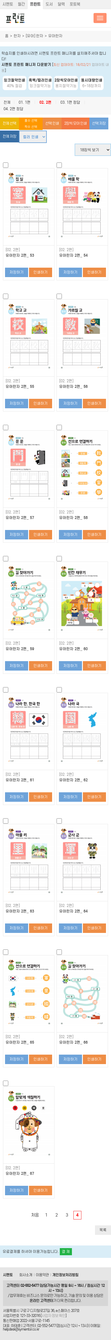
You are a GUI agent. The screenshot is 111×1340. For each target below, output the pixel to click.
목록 (103, 1230)
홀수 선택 (31, 121)
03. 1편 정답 (70, 102)
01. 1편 (24, 102)
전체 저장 (9, 136)
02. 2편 (45, 102)
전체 (7, 102)
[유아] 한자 (34, 36)
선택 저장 (99, 123)
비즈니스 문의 (37, 1295)
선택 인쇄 (52, 123)
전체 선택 (9, 123)
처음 (35, 1215)
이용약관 (42, 1275)
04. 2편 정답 (13, 109)
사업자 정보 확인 (53, 1315)
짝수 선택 (31, 127)
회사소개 (25, 1275)
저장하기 (16, 272)
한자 (17, 36)
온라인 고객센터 (41, 1300)
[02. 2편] (13, 250)
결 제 (66, 1251)
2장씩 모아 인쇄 (75, 123)
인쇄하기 (40, 272)
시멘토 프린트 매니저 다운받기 (26, 64)
